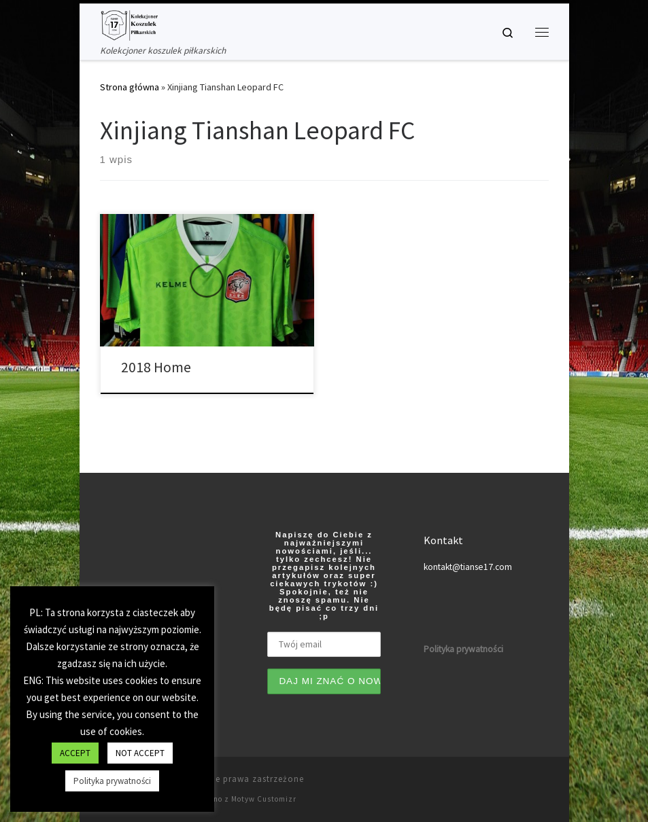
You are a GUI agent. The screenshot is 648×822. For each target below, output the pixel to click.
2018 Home (156, 367)
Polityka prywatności (112, 781)
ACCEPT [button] (75, 753)
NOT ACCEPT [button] (140, 753)
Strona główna (129, 87)
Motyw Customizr (263, 799)
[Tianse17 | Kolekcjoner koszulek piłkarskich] (129, 23)
